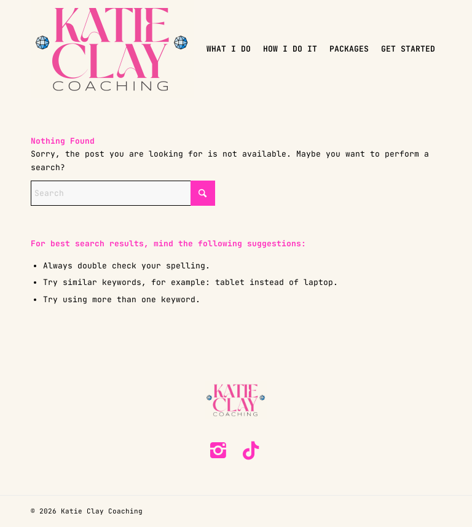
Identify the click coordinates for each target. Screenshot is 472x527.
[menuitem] (228, 49)
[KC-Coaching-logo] (112, 49)
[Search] (123, 193)
